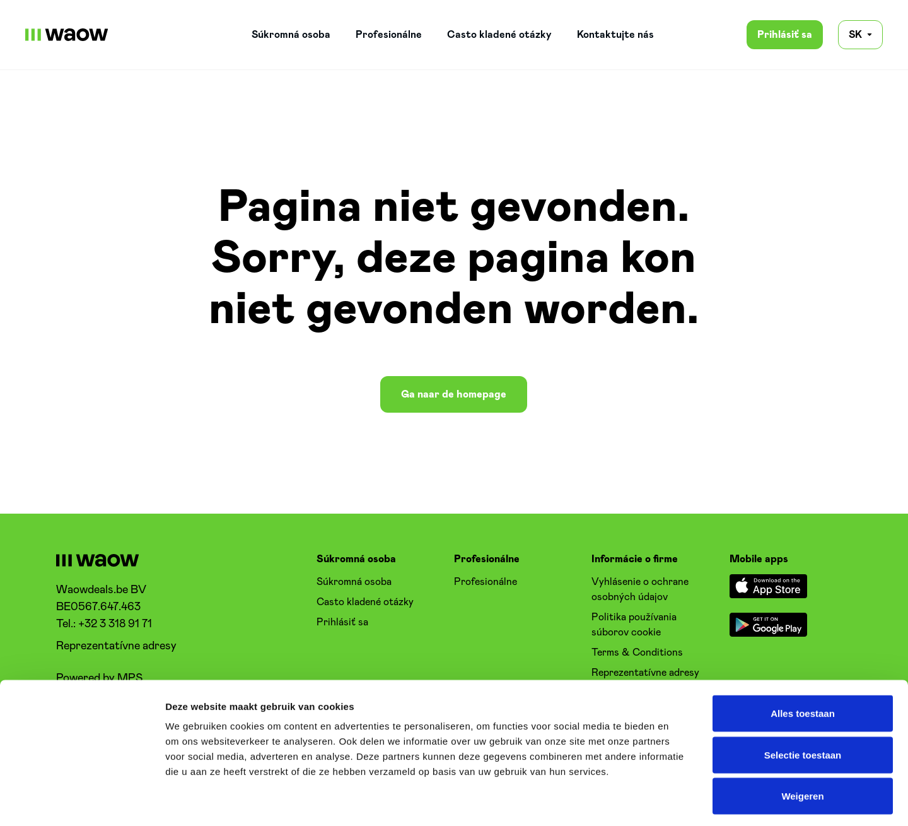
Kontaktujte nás (615, 35)
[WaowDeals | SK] (66, 34)
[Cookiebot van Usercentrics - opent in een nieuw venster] (81, 801)
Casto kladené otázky (499, 35)
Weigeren (802, 743)
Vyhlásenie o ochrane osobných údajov (640, 589)
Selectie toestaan (803, 702)
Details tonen (681, 801)
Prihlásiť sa (784, 35)
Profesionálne (389, 35)
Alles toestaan (803, 660)
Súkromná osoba (291, 35)
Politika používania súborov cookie (634, 624)
